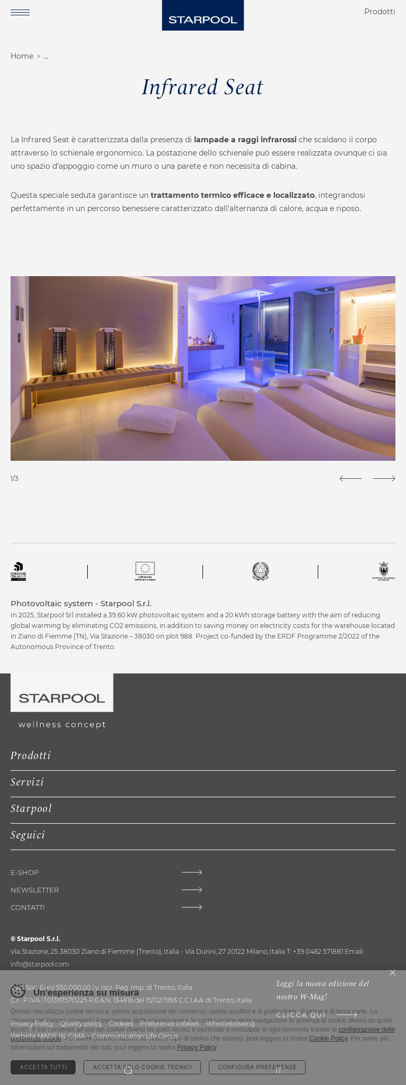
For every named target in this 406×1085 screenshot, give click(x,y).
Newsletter (35, 890)
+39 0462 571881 (318, 951)
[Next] (384, 478)
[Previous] (350, 478)
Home (22, 56)
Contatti (28, 907)
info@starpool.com (40, 964)
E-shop (25, 873)
